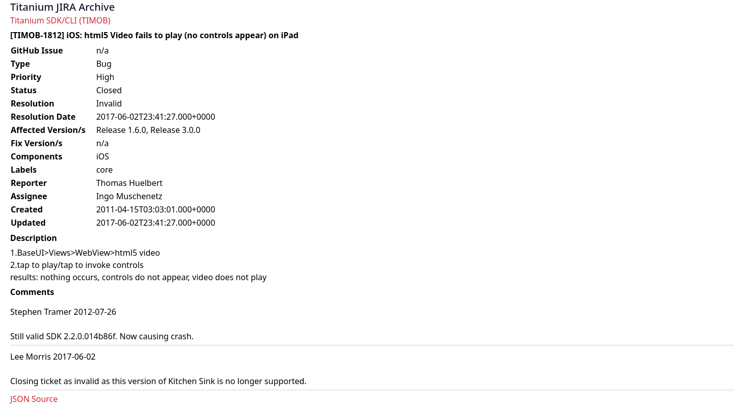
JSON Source (34, 398)
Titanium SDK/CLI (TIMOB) (60, 20)
